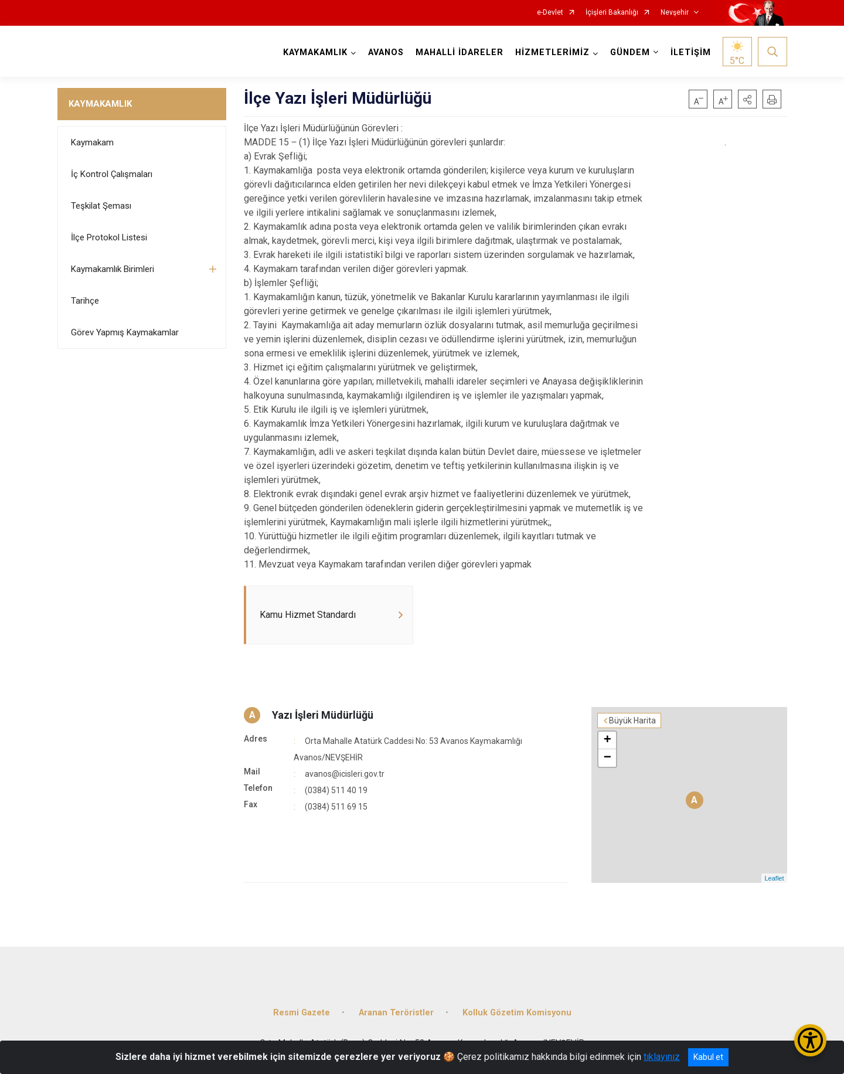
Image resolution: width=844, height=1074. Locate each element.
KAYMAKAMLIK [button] (315, 52)
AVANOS (386, 52)
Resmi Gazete (301, 1013)
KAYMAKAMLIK (100, 103)
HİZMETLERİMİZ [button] (552, 52)
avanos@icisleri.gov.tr (344, 774)
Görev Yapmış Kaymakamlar (125, 332)
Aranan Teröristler (396, 1013)
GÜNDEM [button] (630, 52)
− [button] (607, 758)
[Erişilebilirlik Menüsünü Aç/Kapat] (810, 1040)
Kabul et (708, 1057)
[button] (747, 99)
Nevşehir (675, 12)
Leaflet (774, 878)
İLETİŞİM (691, 52)
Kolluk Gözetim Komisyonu (516, 1013)
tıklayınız (662, 1056)
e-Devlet (550, 12)
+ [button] (607, 740)
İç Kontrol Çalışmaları (111, 174)
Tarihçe (85, 300)
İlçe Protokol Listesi (109, 237)
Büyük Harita (632, 720)
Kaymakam (92, 142)
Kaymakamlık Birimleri (112, 269)
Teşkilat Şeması (101, 205)
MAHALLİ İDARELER (459, 52)
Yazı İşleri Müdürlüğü (322, 715)
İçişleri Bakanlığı (612, 12)
